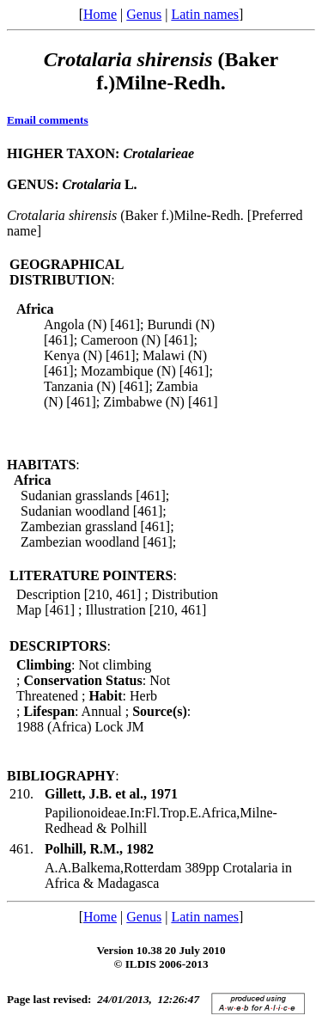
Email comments (47, 119)
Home (100, 14)
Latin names (205, 14)
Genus (143, 14)
